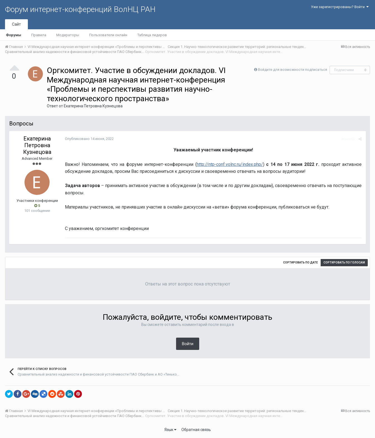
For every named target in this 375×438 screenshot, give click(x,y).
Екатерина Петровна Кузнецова (93, 106)
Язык (170, 429)
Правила (38, 35)
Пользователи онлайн (108, 35)
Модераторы (67, 35)
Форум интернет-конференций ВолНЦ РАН (80, 9)
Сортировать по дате (300, 262)
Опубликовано (89, 139)
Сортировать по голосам (344, 262)
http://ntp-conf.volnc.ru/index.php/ (230, 164)
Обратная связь (196, 429)
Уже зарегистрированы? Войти (340, 7)
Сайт (16, 24)
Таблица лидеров (152, 35)
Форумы (13, 35)
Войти (187, 343)
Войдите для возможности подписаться (292, 69)
